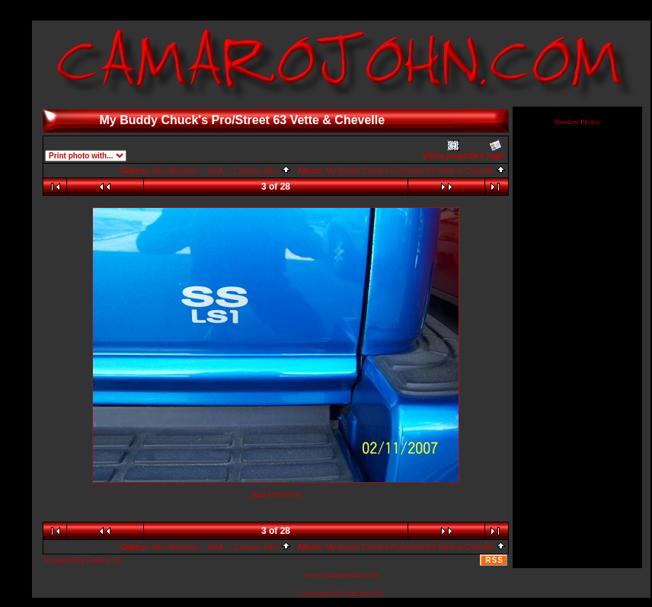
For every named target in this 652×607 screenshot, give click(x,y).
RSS (494, 560)
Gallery (99, 560)
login (496, 149)
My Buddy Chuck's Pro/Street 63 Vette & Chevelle (415, 171)
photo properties (453, 149)
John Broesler (364, 593)
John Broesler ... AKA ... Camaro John (221, 171)
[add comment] (276, 494)
